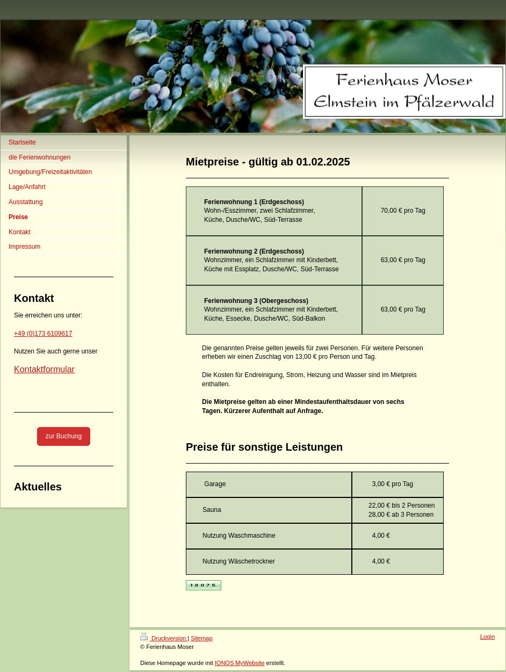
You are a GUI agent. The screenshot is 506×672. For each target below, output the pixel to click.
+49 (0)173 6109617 (43, 333)
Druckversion (163, 638)
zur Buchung (64, 436)
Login (487, 636)
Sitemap (201, 638)
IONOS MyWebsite (240, 663)
